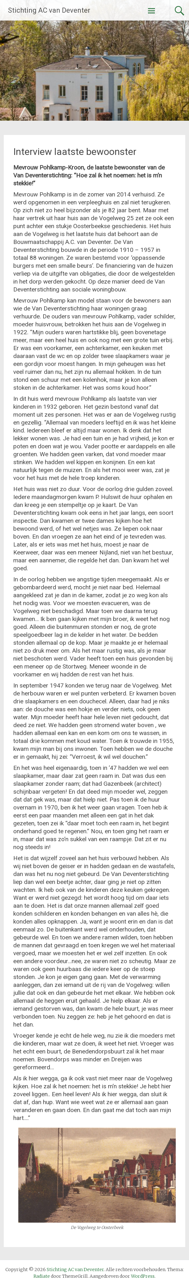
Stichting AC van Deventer (49, 10)
